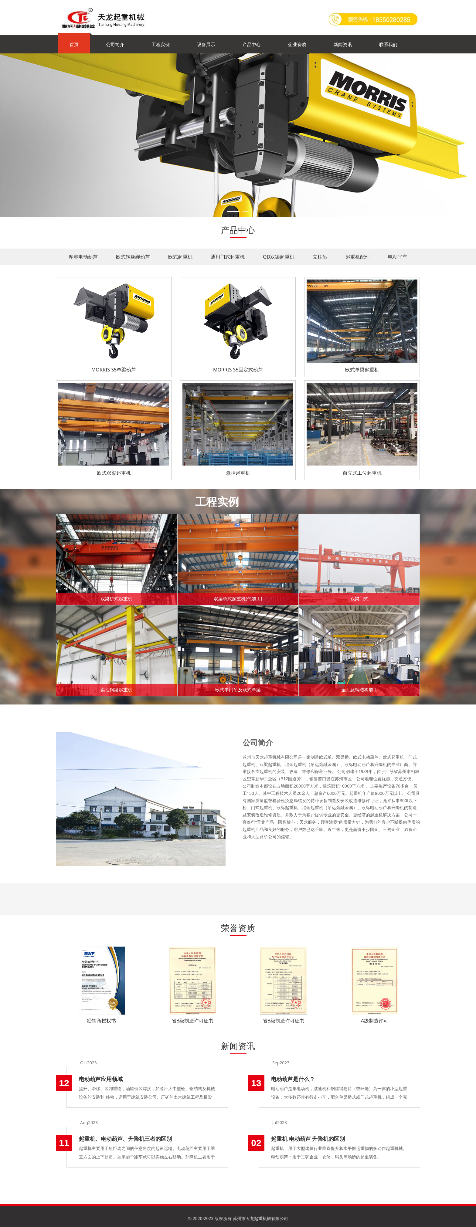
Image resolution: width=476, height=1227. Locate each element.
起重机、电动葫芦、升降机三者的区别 (125, 1138)
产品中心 (252, 44)
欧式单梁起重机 (362, 369)
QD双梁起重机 (278, 256)
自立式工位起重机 (362, 472)
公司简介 (115, 44)
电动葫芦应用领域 (101, 1079)
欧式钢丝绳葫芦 (133, 256)
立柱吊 (320, 256)
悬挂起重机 (238, 472)
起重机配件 (357, 256)
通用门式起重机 (228, 256)
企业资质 (297, 44)
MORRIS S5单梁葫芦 (113, 369)
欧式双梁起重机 (114, 472)
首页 (74, 44)
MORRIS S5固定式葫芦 (238, 369)
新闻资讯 (343, 44)
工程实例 (160, 44)
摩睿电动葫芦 (83, 256)
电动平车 (397, 256)
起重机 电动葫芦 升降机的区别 (308, 1138)
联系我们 (388, 44)
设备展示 (206, 44)
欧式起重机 (180, 256)
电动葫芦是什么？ (293, 1079)
